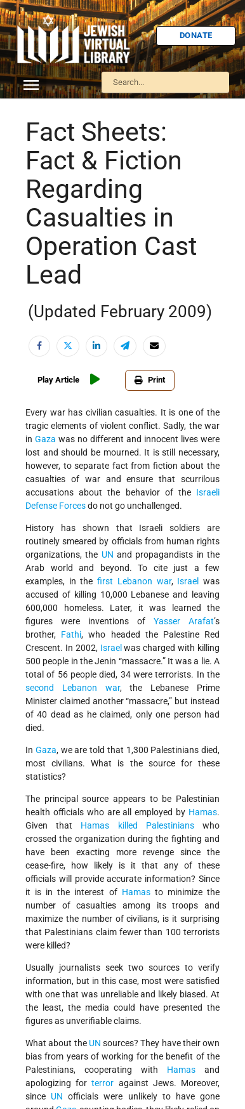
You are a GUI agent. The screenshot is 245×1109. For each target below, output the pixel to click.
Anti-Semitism (50, 129)
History (38, 169)
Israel (34, 190)
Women (38, 409)
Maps (34, 249)
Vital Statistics (51, 389)
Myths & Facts (51, 270)
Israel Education (53, 209)
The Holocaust (50, 329)
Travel (36, 350)
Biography (43, 150)
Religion (39, 310)
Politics (38, 289)
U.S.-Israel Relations (60, 369)
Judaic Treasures (54, 230)
